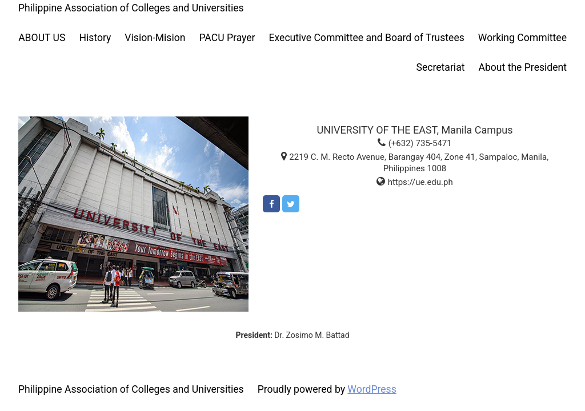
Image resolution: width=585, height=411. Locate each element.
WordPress (371, 389)
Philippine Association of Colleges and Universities (131, 8)
